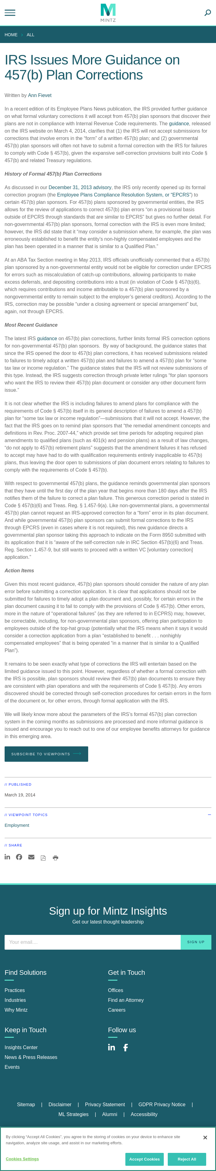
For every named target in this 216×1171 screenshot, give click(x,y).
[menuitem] (13, 34)
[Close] (205, 1137)
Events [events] (12, 1067)
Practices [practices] (15, 990)
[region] (108, 1149)
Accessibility (144, 1114)
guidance (179, 123)
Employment (17, 825)
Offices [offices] (116, 990)
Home (11, 34)
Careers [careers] (117, 1010)
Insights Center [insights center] (21, 1047)
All (30, 34)
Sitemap (26, 1104)
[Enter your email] (108, 942)
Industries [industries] (15, 1000)
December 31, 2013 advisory (80, 187)
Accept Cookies (144, 1159)
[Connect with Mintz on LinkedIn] (114, 1051)
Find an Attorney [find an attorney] (126, 1000)
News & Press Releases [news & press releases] (31, 1057)
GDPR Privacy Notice (162, 1104)
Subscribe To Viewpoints (46, 754)
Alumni (109, 1114)
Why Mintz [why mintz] (16, 1010)
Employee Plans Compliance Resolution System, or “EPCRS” (124, 194)
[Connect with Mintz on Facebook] (129, 1051)
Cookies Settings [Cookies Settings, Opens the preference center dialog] (22, 1159)
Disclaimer (60, 1104)
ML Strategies (73, 1114)
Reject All (187, 1159)
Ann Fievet (39, 95)
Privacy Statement (105, 1104)
